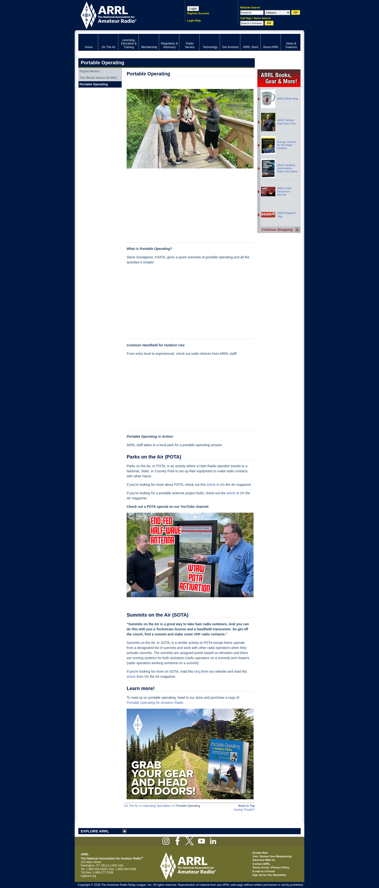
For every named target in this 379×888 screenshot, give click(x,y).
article (211, 485)
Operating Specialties (157, 806)
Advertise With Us (263, 860)
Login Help (194, 20)
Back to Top (246, 806)
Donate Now (260, 852)
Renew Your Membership (276, 856)
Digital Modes (90, 71)
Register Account (198, 13)
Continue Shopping (277, 230)
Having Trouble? (244, 809)
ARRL (125, 14)
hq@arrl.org (88, 876)
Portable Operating (94, 84)
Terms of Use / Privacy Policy (270, 867)
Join (255, 856)
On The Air (131, 806)
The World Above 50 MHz (98, 78)
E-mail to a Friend (263, 871)
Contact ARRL (261, 863)
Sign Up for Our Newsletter (269, 874)
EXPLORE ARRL (95, 831)
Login (193, 8)
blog (197, 671)
